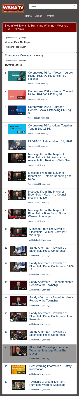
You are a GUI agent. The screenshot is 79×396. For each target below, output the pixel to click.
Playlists (49, 16)
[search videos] (50, 6)
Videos (38, 16)
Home (28, 16)
